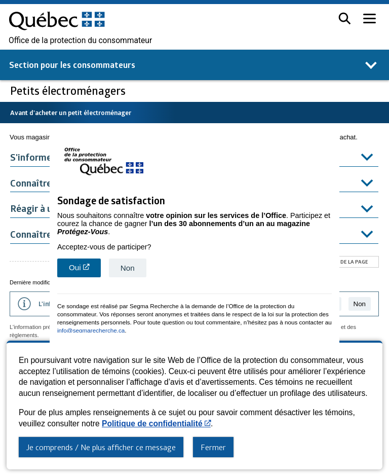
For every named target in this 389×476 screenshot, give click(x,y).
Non (128, 267)
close (333, 339)
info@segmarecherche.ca (91, 329)
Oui (85, 269)
